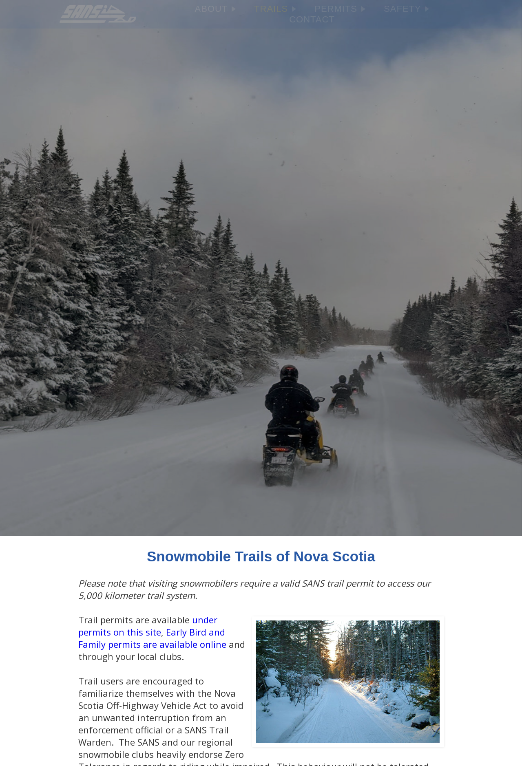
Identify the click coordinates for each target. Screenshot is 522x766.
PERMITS (339, 9)
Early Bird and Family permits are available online (152, 638)
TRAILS (275, 9)
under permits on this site (147, 626)
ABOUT (215, 9)
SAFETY (406, 9)
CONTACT (312, 19)
